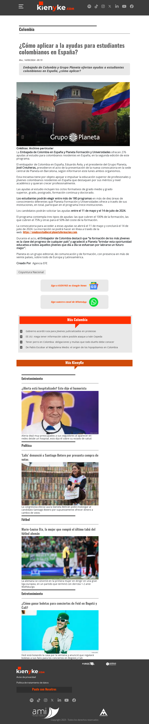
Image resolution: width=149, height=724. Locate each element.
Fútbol (26, 520)
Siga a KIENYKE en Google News (74, 285)
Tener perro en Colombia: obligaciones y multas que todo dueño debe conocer (70, 341)
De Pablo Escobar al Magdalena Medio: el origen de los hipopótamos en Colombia (72, 347)
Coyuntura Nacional (31, 272)
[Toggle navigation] (21, 6)
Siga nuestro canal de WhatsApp (74, 302)
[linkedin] (117, 7)
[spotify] (89, 7)
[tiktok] (96, 7)
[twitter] (110, 7)
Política (27, 445)
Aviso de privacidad (26, 677)
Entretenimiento (32, 379)
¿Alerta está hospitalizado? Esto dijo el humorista (54, 388)
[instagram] (103, 7)
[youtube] (124, 7)
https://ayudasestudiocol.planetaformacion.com (50, 232)
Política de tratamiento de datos (32, 682)
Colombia (26, 30)
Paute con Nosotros (44, 689)
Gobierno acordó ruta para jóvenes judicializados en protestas (61, 331)
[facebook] (132, 7)
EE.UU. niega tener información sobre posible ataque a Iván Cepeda (64, 336)
